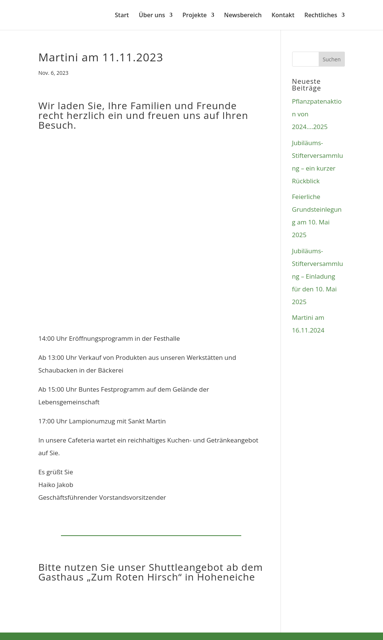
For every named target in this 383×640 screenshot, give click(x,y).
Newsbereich (242, 15)
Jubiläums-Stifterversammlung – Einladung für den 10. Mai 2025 (317, 276)
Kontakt (283, 15)
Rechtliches (320, 15)
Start (122, 15)
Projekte (195, 15)
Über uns (152, 15)
